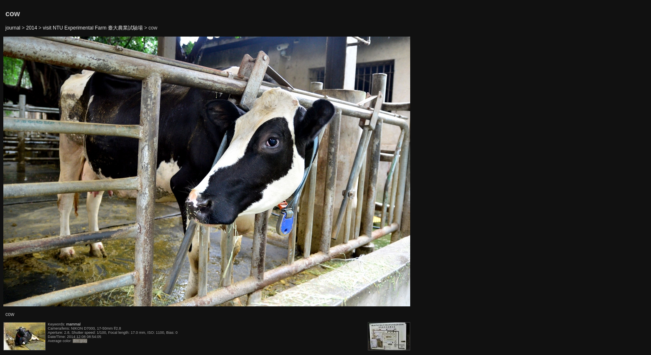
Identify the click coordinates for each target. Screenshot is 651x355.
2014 (31, 28)
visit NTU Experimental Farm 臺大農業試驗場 (93, 28)
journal (12, 28)
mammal (73, 324)
